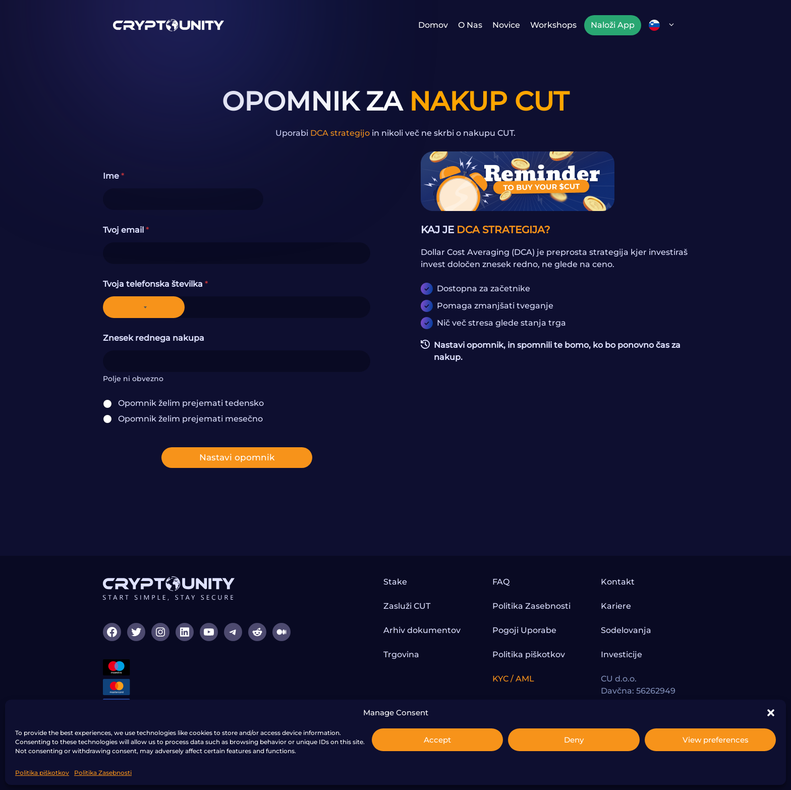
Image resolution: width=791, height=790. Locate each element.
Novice (506, 25)
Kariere (616, 606)
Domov (433, 25)
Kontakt (618, 582)
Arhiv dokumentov (422, 630)
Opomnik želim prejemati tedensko (191, 403)
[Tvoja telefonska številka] (236, 307)
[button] (771, 713)
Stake (395, 582)
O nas (470, 25)
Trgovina (401, 654)
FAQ (501, 582)
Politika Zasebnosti (103, 772)
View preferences (716, 740)
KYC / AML (513, 678)
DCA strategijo (340, 133)
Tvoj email (126, 230)
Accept (437, 740)
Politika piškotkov (42, 772)
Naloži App (613, 25)
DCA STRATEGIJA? (503, 230)
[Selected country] (144, 307)
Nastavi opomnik (236, 457)
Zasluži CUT (406, 606)
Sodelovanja (626, 630)
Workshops (553, 25)
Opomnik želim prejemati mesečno (190, 419)
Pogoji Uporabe (524, 630)
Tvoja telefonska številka (155, 284)
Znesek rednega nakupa (153, 338)
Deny (574, 740)
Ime (113, 176)
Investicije (621, 654)
